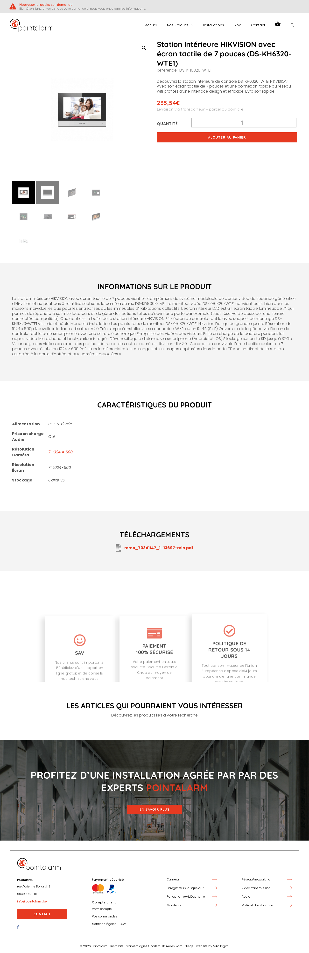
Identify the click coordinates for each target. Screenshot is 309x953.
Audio (246, 896)
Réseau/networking (256, 879)
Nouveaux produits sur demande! (46, 4)
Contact (258, 25)
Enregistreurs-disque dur (185, 888)
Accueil (151, 25)
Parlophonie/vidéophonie (186, 896)
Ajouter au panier (227, 137)
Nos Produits (182, 25)
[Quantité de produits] (243, 122)
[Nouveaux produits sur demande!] (13, 6)
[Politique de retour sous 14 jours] (229, 678)
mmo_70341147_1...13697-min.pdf (154, 548)
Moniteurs (174, 905)
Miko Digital (221, 946)
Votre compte (102, 909)
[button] (144, 48)
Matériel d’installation (257, 905)
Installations (213, 25)
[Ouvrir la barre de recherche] (292, 25)
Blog (237, 25)
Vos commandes (104, 916)
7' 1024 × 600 (60, 452)
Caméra (173, 879)
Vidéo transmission (256, 888)
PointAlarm (73, 25)
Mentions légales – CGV (109, 924)
